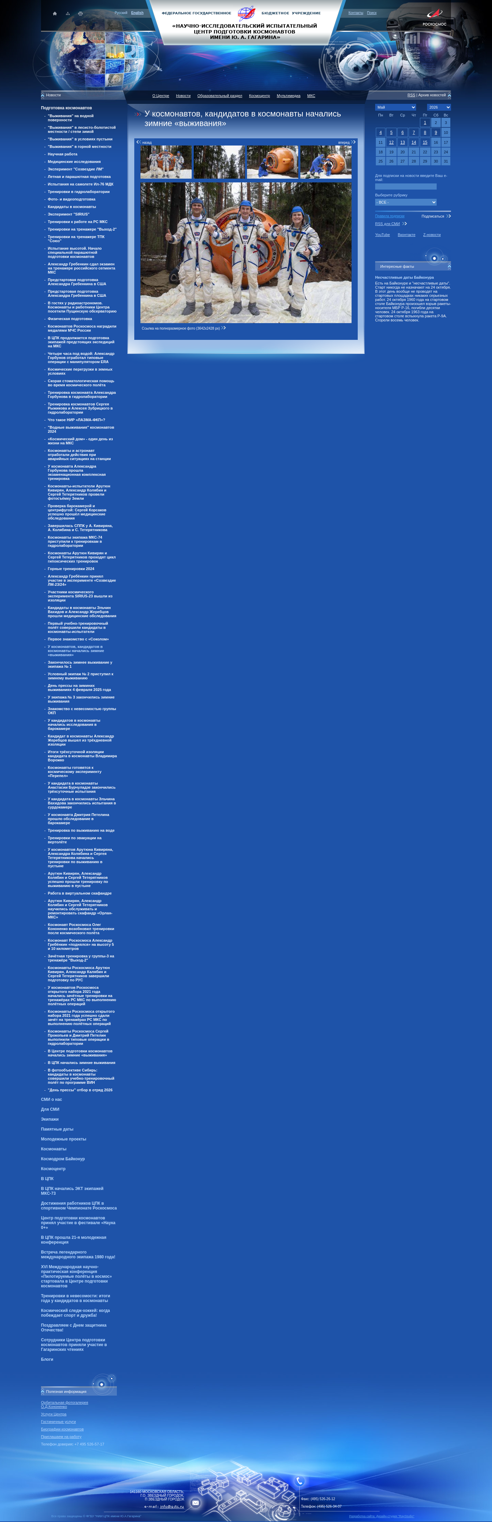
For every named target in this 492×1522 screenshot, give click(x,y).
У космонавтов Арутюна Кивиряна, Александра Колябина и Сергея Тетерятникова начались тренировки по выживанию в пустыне (80, 857)
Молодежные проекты (63, 1139)
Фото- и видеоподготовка (71, 199)
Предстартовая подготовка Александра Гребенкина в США (77, 282)
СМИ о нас (51, 1099)
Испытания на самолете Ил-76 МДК (80, 184)
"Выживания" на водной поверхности (71, 118)
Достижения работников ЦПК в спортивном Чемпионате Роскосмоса (79, 1205)
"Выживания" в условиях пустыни (80, 139)
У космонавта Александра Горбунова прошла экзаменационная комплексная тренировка (77, 472)
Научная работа (62, 154)
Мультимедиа (288, 96)
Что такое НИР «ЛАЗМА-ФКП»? (76, 420)
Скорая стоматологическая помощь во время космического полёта (81, 383)
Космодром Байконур (63, 1159)
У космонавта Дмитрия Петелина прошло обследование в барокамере (78, 819)
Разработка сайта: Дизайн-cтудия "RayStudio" (381, 1516)
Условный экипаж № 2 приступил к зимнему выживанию (80, 676)
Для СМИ (50, 1109)
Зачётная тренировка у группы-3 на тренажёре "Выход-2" (81, 958)
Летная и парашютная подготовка (79, 177)
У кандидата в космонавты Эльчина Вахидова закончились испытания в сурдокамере (82, 803)
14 (414, 142)
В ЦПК (47, 1178)
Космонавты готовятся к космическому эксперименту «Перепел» (74, 771)
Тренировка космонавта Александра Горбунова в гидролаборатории (82, 394)
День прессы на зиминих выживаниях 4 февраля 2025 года (79, 687)
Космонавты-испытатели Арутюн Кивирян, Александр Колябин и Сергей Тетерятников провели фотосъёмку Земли (79, 492)
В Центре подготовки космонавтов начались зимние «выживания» (80, 1053)
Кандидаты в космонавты (72, 207)
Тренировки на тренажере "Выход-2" (82, 229)
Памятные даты (57, 1129)
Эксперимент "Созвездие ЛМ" (76, 169)
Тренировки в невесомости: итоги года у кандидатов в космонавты (75, 1298)
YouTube (382, 235)
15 (425, 142)
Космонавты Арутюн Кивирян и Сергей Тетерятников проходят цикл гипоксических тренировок (82, 557)
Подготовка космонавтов (66, 108)
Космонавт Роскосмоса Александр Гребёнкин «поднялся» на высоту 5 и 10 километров (81, 944)
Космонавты (53, 1149)
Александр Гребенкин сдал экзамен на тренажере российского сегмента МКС (81, 268)
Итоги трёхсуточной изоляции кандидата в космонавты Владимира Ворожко (82, 756)
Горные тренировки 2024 (71, 569)
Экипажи (50, 1119)
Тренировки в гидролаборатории (79, 192)
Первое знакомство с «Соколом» (78, 639)
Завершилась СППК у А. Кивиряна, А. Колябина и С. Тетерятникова (80, 528)
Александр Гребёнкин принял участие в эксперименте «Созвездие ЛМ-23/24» (82, 580)
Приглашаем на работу (61, 1437)
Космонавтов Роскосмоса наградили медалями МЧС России (82, 328)
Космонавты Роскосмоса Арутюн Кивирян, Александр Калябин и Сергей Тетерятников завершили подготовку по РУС (79, 974)
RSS (411, 95)
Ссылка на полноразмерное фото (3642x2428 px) (184, 328)
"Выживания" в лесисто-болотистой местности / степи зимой (82, 129)
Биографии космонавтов (62, 1429)
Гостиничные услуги (58, 1422)
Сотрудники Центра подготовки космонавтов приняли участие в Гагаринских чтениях (74, 1345)
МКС (311, 96)
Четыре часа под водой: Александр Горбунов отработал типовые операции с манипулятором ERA (81, 357)
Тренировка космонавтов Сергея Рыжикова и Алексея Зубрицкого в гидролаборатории (80, 408)
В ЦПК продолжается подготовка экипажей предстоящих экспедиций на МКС (81, 342)
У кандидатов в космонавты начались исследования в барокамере (74, 724)
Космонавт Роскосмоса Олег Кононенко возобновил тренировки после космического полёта (81, 929)
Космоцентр (53, 1168)
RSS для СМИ (387, 224)
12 (391, 142)
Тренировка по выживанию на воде (81, 830)
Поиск (372, 13)
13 (402, 142)
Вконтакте (406, 235)
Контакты (355, 13)
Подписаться (433, 216)
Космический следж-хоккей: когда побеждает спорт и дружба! (75, 1313)
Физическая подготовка (70, 319)
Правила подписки (390, 216)
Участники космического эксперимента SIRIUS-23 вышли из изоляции (80, 596)
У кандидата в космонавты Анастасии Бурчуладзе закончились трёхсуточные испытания (81, 787)
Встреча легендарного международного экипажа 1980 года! (78, 1254)
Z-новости (432, 235)
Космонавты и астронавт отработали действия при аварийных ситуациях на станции (79, 454)
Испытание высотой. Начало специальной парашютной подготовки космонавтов (75, 252)
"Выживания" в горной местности (79, 146)
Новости (183, 96)
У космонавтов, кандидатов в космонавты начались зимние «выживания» (76, 651)
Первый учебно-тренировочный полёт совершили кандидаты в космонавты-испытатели (78, 627)
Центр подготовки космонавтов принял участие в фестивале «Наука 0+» (78, 1223)
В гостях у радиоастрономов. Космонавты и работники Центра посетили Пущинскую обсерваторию (82, 307)
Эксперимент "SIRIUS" (69, 214)
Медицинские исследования (74, 162)
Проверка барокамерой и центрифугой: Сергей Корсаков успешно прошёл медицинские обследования (77, 512)
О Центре (160, 96)
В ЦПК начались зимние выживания (81, 1063)
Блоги (47, 1359)
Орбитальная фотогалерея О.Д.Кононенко (64, 1404)
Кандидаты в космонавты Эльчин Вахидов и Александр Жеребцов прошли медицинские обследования (82, 612)
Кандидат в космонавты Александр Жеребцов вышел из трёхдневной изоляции (81, 740)
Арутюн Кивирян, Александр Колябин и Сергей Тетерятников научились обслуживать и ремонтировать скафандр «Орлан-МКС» (80, 909)
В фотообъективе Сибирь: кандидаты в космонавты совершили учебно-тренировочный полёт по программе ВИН (81, 1076)
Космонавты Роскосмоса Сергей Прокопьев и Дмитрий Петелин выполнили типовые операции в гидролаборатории (78, 1037)
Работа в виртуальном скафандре (80, 893)
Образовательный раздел (219, 96)
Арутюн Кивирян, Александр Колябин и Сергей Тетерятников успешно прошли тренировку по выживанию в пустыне (78, 879)
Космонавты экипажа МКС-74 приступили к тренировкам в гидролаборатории (75, 541)
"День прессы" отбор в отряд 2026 (80, 1090)
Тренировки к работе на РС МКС (78, 222)
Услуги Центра (54, 1414)
